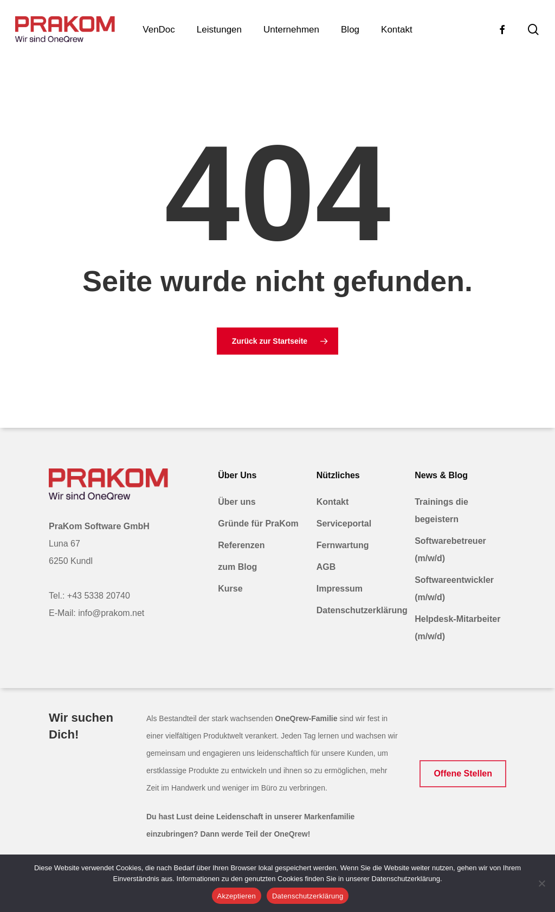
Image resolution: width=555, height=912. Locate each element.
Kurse (230, 588)
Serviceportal (344, 523)
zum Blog (237, 566)
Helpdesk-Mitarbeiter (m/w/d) (457, 627)
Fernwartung (343, 545)
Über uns (236, 501)
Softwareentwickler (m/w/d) (454, 588)
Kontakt (333, 501)
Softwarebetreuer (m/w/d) (450, 549)
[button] (463, 773)
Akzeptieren (236, 896)
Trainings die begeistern (441, 510)
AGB (326, 566)
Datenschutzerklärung (361, 610)
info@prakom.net (111, 613)
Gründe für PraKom (258, 523)
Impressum (340, 588)
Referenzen (241, 545)
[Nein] (541, 883)
